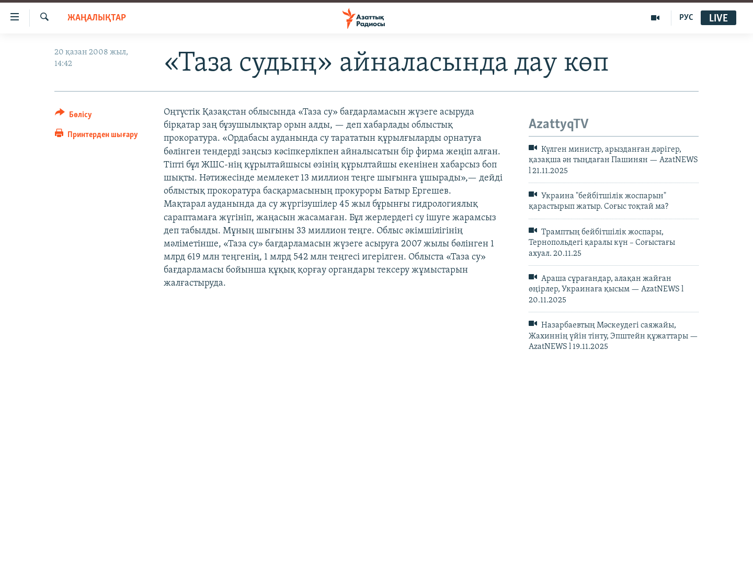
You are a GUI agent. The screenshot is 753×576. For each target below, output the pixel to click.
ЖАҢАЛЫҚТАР (96, 18)
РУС (686, 18)
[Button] (73, 116)
